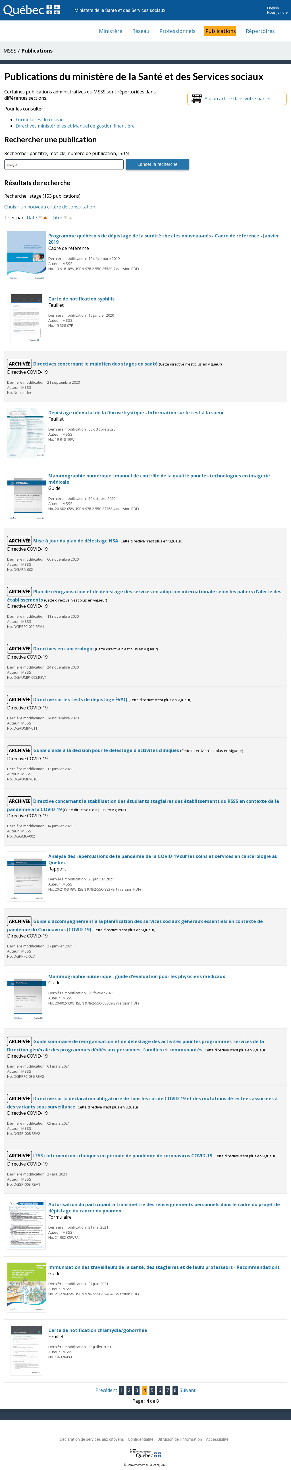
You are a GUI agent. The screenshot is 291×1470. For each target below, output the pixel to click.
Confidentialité (140, 1439)
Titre (57, 217)
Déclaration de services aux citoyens (92, 1439)
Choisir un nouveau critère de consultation (49, 207)
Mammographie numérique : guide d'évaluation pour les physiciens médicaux (136, 976)
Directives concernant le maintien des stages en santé (96, 364)
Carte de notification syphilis (81, 299)
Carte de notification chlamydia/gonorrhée (97, 1330)
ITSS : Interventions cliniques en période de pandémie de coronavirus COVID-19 (123, 1155)
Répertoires (260, 31)
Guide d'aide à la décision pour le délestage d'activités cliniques (106, 750)
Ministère (110, 31)
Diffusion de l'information (179, 1439)
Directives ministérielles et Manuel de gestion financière (75, 126)
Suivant (188, 1390)
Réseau (140, 31)
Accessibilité (217, 1439)
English (273, 8)
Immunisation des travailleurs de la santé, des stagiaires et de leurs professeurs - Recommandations (164, 1267)
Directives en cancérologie (64, 649)
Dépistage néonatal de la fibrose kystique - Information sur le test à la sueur (136, 413)
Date (32, 217)
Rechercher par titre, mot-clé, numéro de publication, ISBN (66, 153)
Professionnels (177, 31)
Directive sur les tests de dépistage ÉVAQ (80, 699)
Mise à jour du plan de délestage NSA (76, 541)
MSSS (9, 50)
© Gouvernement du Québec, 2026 (145, 1465)
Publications (220, 31)
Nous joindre (277, 12)
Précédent (106, 1390)
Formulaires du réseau (40, 119)
